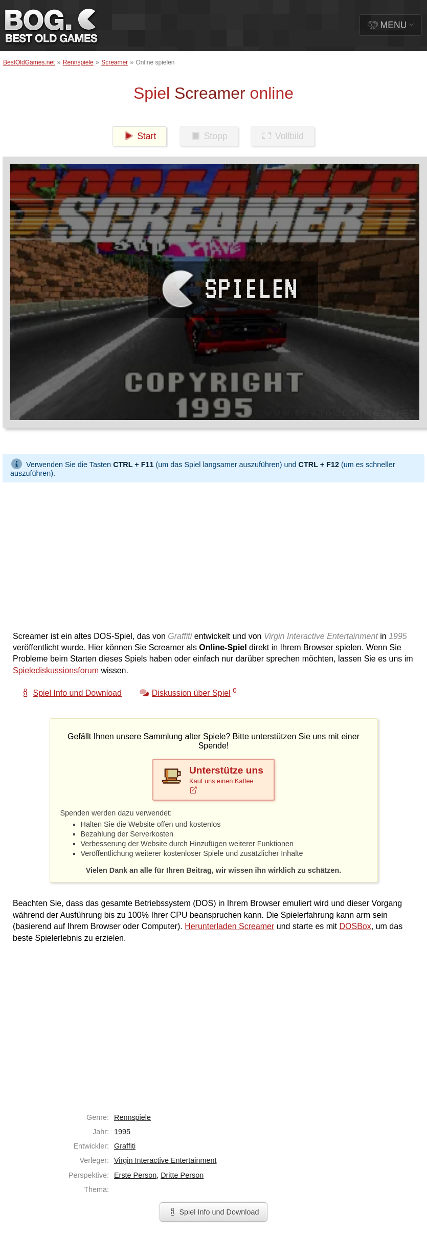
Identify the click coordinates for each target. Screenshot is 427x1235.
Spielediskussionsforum (56, 670)
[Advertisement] (196, 554)
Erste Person (135, 1175)
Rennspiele (78, 62)
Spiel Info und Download (213, 1212)
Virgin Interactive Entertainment (165, 1160)
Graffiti (125, 1146)
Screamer (114, 62)
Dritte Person (182, 1175)
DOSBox (355, 926)
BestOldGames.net (29, 62)
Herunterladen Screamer (229, 926)
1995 (122, 1132)
